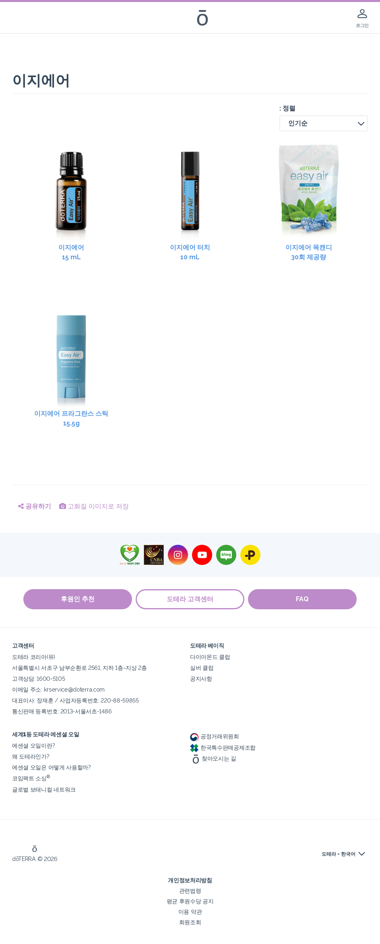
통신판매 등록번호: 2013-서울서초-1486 (62, 711)
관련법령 (190, 890)
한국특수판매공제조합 (223, 747)
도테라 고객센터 (190, 599)
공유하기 (34, 506)
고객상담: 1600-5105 (38, 678)
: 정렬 (287, 108)
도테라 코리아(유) (33, 656)
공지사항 (201, 678)
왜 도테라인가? (31, 756)
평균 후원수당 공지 (190, 901)
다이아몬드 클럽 (210, 656)
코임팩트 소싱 (31, 778)
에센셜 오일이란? (33, 745)
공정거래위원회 (214, 736)
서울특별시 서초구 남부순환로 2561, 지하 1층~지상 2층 (79, 667)
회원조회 (190, 922)
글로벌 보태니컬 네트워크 (44, 789)
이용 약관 (190, 911)
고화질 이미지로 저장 (94, 506)
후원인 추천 (77, 599)
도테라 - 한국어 (338, 854)
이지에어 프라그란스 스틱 (71, 419)
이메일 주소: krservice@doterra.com (58, 689)
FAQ (302, 599)
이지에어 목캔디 (308, 253)
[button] (323, 123)
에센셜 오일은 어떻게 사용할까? (51, 767)
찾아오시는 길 (213, 758)
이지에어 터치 (190, 253)
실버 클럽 (201, 667)
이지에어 (71, 253)
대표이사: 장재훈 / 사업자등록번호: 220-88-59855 (75, 700)
